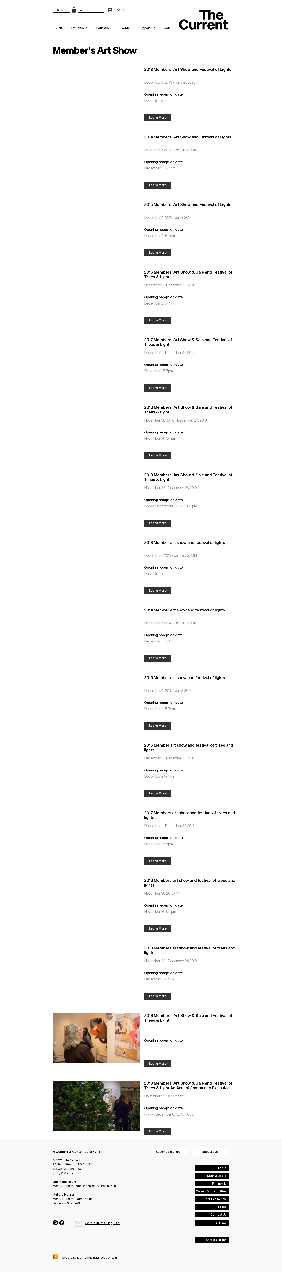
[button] (78, 1223)
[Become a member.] (169, 1151)
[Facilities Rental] (212, 1199)
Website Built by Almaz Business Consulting (91, 1257)
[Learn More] (157, 117)
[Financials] (212, 1183)
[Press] (212, 1207)
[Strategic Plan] (212, 1240)
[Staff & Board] (212, 1176)
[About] (212, 1168)
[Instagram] (55, 1222)
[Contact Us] (212, 1214)
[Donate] (61, 10)
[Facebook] (61, 1222)
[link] (74, 10)
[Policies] (212, 1223)
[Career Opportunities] (212, 1191)
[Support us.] (210, 1151)
